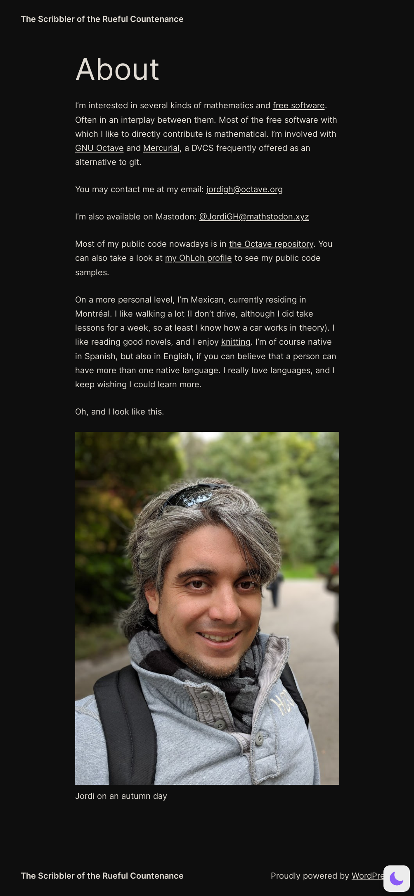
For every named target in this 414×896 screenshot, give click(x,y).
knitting (236, 341)
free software (299, 105)
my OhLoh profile (198, 258)
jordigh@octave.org (244, 189)
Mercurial (161, 148)
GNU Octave (99, 148)
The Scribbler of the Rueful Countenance (102, 19)
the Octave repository (271, 243)
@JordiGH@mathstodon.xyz (254, 216)
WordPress (372, 875)
